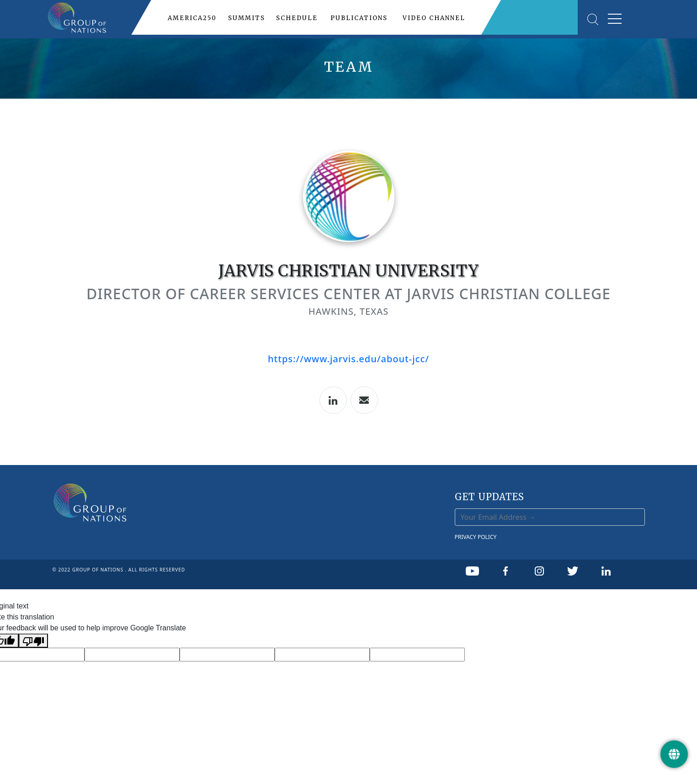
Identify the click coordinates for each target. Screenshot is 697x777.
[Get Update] (674, 754)
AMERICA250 (192, 18)
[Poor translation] (33, 641)
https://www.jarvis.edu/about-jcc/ (348, 359)
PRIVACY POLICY (476, 537)
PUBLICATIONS (359, 18)
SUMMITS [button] (246, 18)
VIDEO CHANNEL (434, 18)
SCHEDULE (297, 18)
